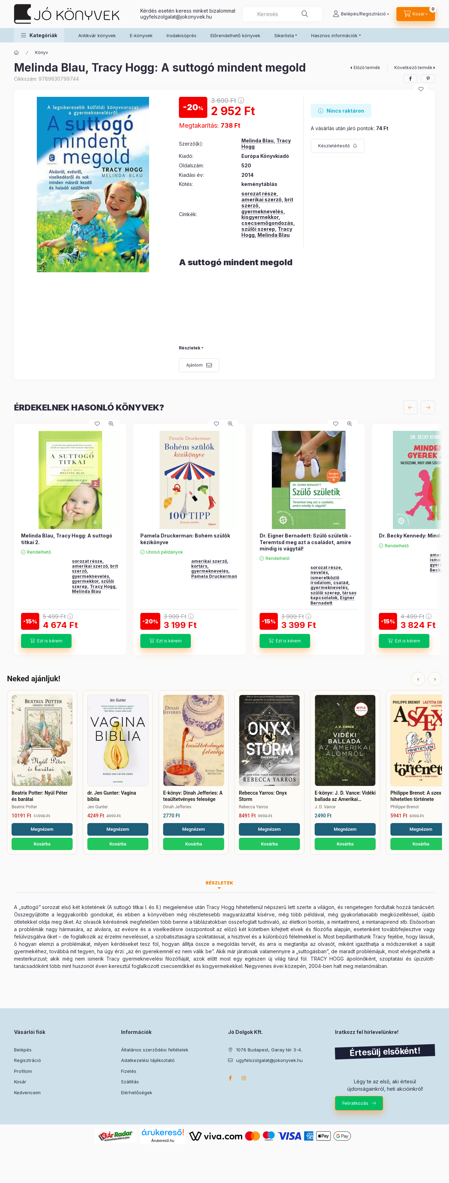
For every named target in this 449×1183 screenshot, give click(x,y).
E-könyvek (141, 35)
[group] (224, 539)
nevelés (319, 572)
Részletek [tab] (219, 882)
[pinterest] (428, 78)
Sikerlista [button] (284, 35)
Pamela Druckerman (214, 576)
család (340, 582)
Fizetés (128, 1071)
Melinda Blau (257, 140)
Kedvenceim (27, 1092)
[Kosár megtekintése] (415, 14)
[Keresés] (305, 14)
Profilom (23, 1071)
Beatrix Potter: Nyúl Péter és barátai (39, 796)
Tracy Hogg (102, 586)
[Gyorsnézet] (111, 424)
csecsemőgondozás (267, 223)
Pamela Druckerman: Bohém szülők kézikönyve (185, 539)
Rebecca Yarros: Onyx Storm (263, 796)
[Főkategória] (16, 52)
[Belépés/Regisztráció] (361, 14)
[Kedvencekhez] (421, 89)
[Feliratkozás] (337, 146)
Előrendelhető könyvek (235, 35)
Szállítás (130, 1081)
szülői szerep (258, 229)
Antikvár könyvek (97, 35)
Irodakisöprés (181, 35)
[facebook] (410, 78)
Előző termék (367, 67)
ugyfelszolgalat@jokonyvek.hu (176, 17)
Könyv (41, 52)
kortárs (199, 566)
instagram (244, 1078)
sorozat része (258, 193)
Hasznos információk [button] (334, 35)
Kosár (20, 1081)
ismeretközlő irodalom (324, 580)
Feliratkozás (355, 1103)
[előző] (410, 407)
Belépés (23, 1049)
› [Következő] (435, 678)
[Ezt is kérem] (46, 641)
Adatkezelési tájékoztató (148, 1060)
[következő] (428, 407)
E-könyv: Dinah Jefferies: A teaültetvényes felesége (193, 796)
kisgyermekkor (260, 217)
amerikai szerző (261, 199)
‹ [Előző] (418, 678)
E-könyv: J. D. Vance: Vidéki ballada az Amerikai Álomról (345, 796)
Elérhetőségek (136, 1092)
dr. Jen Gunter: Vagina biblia (111, 796)
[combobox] (282, 14)
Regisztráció (27, 1060)
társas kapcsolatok (333, 595)
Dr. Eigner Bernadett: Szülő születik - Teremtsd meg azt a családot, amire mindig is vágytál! (305, 542)
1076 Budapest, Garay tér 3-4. (269, 1049)
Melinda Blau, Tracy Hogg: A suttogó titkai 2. (66, 539)
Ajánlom (194, 365)
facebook (230, 1078)
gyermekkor (85, 581)
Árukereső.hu (162, 1140)
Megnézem (42, 829)
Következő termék (413, 67)
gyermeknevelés (262, 211)
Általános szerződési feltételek (154, 1049)
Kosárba (42, 844)
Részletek (189, 347)
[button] (39, 35)
